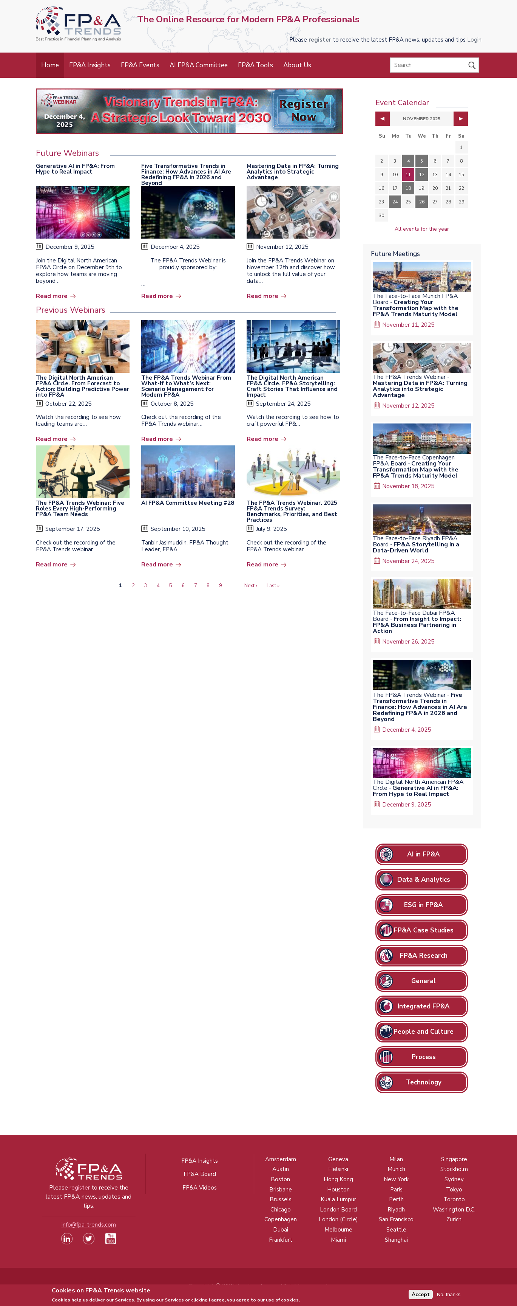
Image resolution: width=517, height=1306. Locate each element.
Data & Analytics (423, 879)
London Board (338, 1209)
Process (424, 1057)
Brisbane (280, 1189)
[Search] (434, 65)
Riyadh (396, 1209)
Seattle (396, 1229)
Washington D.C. (454, 1209)
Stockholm (454, 1169)
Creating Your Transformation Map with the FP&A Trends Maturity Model (415, 308)
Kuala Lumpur (338, 1199)
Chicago (280, 1209)
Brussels (281, 1199)
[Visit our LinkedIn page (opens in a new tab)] (67, 1242)
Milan (396, 1159)
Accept (421, 1296)
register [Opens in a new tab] (320, 39)
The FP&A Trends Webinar (409, 377)
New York (396, 1179)
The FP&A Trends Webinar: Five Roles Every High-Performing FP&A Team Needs (80, 508)
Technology (423, 1082)
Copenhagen (280, 1219)
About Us (297, 65)
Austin (280, 1169)
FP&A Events (140, 65)
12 (421, 175)
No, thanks (448, 1296)
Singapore (454, 1159)
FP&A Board (200, 1174)
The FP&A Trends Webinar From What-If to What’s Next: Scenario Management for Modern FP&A (186, 386)
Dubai (280, 1229)
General (423, 981)
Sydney (454, 1179)
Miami (338, 1240)
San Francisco (396, 1219)
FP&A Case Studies (424, 930)
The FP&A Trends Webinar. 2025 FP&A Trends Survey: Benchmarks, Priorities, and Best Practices (292, 511)
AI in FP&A (423, 854)
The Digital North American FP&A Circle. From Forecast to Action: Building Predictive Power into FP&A (82, 386)
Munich (396, 1169)
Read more (52, 296)
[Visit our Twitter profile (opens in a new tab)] (88, 1242)
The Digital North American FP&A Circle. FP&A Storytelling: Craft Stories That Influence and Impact (292, 386)
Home (50, 65)
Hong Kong (338, 1179)
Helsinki (338, 1169)
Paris (396, 1189)
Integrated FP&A (424, 1006)
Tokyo (454, 1189)
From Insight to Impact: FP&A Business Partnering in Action (417, 625)
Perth (396, 1199)
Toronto (454, 1199)
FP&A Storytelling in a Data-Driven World (416, 547)
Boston (280, 1179)
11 (408, 175)
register (79, 1187)
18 (408, 188)
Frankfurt (280, 1240)
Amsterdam (280, 1159)
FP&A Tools (255, 65)
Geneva (338, 1159)
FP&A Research (424, 955)
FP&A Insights (90, 65)
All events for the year (422, 229)
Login (474, 39)
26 (421, 202)
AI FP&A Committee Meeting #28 (187, 503)
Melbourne (338, 1229)
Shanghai (396, 1240)
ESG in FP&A (423, 905)
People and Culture (424, 1031)
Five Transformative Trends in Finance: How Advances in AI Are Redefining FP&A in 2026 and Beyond (186, 174)
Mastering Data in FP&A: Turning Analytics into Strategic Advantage (293, 171)
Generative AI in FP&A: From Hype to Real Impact (75, 168)
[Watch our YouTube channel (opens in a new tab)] (110, 1242)
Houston (338, 1189)
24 (395, 202)
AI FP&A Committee (199, 65)
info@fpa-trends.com (89, 1224)
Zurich (453, 1219)
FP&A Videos (199, 1187)
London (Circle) (338, 1219)
